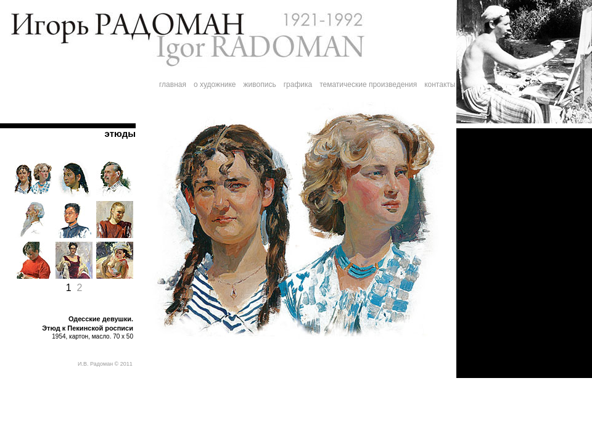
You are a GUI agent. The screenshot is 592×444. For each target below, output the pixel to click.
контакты (439, 84)
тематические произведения (368, 84)
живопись (260, 84)
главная (172, 84)
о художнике (215, 84)
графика (298, 84)
